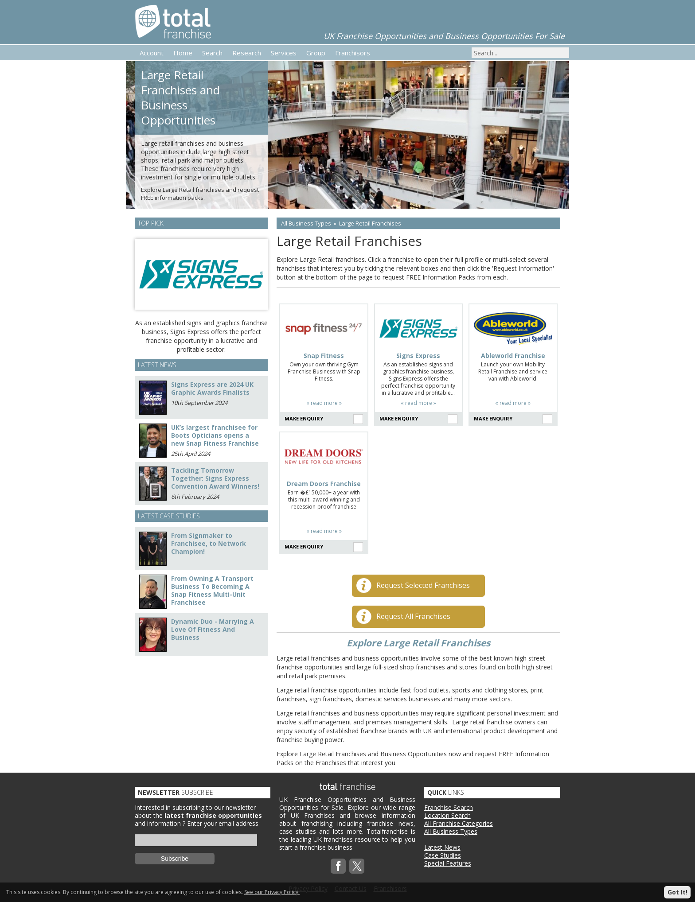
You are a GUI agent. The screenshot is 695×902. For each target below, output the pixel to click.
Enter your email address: (223, 823)
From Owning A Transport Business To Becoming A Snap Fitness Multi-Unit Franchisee (212, 590)
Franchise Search (448, 807)
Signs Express (418, 356)
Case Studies (442, 855)
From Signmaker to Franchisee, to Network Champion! (208, 543)
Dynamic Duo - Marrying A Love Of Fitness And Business (212, 629)
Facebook (338, 866)
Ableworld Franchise (513, 356)
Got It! (677, 892)
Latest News (442, 847)
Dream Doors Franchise (324, 484)
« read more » (324, 403)
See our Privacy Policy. (272, 892)
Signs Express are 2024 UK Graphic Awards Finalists (212, 388)
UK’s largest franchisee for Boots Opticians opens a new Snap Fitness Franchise (215, 435)
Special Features (447, 863)
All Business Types (306, 223)
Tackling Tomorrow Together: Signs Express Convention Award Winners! (215, 478)
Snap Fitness (324, 356)
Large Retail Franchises (370, 223)
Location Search (447, 815)
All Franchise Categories (458, 823)
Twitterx (356, 866)
